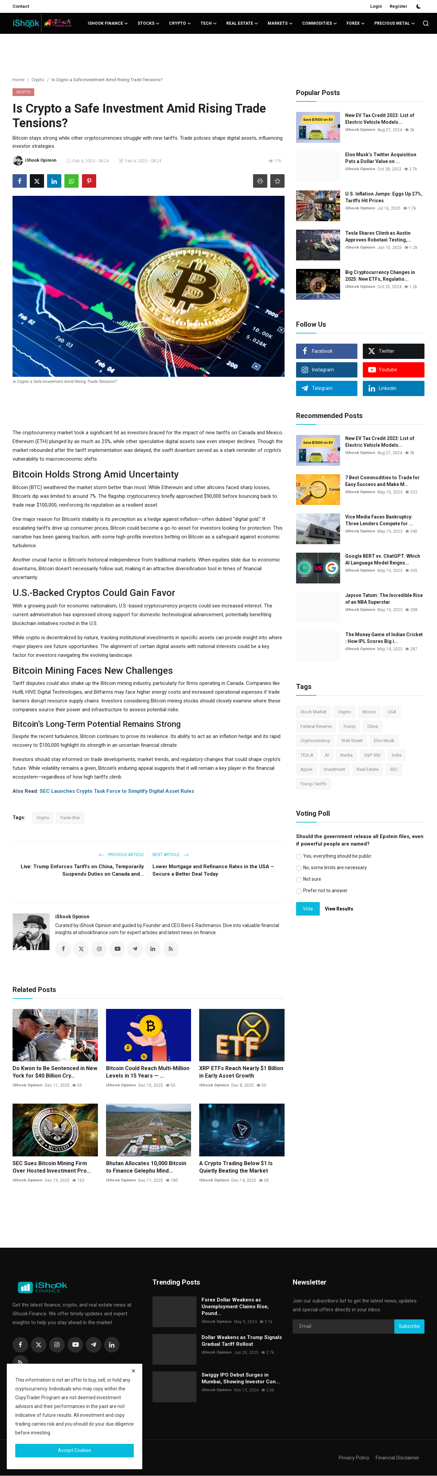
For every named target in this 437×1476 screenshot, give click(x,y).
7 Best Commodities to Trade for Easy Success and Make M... (382, 481)
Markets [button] (280, 23)
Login (376, 6)
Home (18, 79)
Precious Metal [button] (394, 23)
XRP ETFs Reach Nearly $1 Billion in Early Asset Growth (241, 1072)
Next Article (170, 854)
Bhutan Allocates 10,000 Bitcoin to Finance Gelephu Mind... (146, 1167)
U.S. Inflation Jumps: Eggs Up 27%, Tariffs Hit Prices (383, 197)
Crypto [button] (180, 23)
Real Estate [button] (242, 23)
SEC (394, 769)
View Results (339, 909)
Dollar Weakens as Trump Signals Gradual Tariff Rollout (242, 1341)
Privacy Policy (354, 1458)
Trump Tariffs (313, 783)
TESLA (306, 755)
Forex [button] (356, 23)
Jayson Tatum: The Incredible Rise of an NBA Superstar (384, 599)
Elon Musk (384, 740)
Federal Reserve (316, 726)
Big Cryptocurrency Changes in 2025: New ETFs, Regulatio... (380, 276)
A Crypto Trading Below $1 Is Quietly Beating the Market (236, 1167)
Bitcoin (369, 711)
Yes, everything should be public (337, 856)
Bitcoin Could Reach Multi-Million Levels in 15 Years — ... (147, 1072)
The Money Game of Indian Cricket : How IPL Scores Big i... (384, 638)
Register (399, 6)
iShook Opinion (72, 916)
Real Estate (367, 769)
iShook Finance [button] (108, 23)
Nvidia (346, 755)
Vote (308, 909)
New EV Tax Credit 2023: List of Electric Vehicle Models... (379, 119)
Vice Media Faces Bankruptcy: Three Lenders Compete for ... (379, 520)
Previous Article (121, 854)
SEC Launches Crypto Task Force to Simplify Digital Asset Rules (117, 791)
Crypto (38, 79)
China (372, 726)
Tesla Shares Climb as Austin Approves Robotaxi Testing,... (378, 236)
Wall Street (351, 740)
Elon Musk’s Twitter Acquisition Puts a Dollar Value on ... (380, 158)
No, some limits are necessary (335, 867)
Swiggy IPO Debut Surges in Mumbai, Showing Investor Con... (241, 1378)
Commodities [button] (319, 23)
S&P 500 (372, 755)
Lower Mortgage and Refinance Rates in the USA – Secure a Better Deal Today (213, 870)
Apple (306, 769)
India (396, 755)
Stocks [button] (149, 23)
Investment (334, 769)
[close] (133, 1371)
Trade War (70, 817)
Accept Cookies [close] (74, 1450)
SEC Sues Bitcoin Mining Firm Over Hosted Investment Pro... (52, 1167)
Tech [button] (209, 23)
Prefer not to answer (325, 890)
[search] (426, 23)
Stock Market (313, 711)
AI (327, 755)
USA (392, 711)
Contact (21, 6)
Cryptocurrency (315, 740)
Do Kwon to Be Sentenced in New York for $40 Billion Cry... (55, 1072)
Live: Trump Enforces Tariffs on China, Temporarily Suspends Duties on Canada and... (82, 870)
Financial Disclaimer (397, 1458)
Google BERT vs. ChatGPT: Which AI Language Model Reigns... (382, 559)
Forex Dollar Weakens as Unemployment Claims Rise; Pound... (235, 1307)
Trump (349, 726)
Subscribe (409, 1326)
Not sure (312, 879)
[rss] (20, 1363)
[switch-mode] (419, 6)
